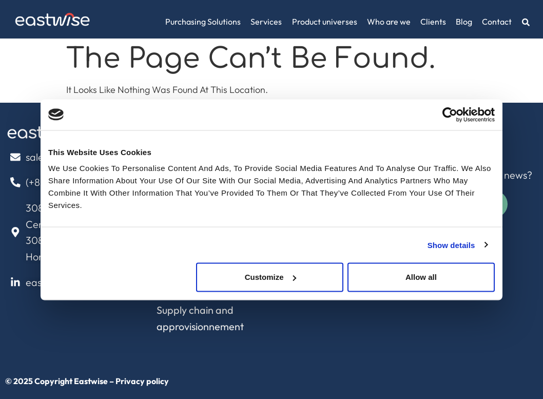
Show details (451, 244)
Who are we (389, 21)
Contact (497, 21)
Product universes (324, 21)
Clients (433, 21)
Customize (270, 277)
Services (266, 21)
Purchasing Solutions (203, 21)
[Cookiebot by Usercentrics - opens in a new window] (450, 114)
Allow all (421, 277)
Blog (464, 21)
